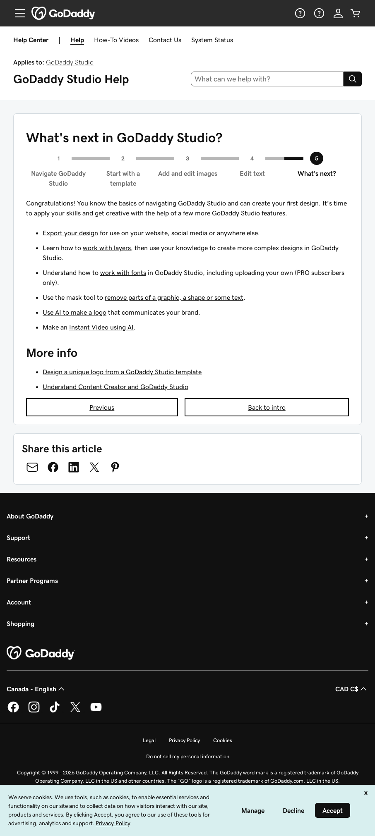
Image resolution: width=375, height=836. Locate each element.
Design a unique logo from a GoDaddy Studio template (122, 371)
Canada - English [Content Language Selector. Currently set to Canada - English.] (36, 689)
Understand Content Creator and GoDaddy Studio (115, 386)
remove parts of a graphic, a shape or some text (174, 297)
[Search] (353, 79)
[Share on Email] (32, 467)
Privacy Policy (184, 740)
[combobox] (267, 79)
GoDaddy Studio (70, 62)
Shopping (20, 623)
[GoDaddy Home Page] (41, 653)
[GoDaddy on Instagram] (34, 711)
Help (77, 39)
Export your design (70, 232)
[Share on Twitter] (94, 467)
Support (18, 537)
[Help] (299, 13)
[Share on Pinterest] (115, 467)
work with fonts (123, 272)
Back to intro (267, 407)
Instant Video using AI (101, 327)
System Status (212, 39)
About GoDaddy (30, 516)
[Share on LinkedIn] (73, 467)
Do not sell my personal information (187, 756)
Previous (101, 407)
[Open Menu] (16, 13)
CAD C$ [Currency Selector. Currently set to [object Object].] (351, 689)
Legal (149, 740)
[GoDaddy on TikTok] (54, 711)
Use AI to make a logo (74, 312)
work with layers (107, 247)
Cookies (222, 740)
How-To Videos (116, 39)
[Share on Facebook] (53, 467)
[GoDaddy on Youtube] (96, 711)
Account (19, 602)
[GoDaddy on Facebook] (13, 711)
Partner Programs (32, 580)
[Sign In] (338, 13)
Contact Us (165, 39)
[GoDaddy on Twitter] (75, 711)
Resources (21, 559)
